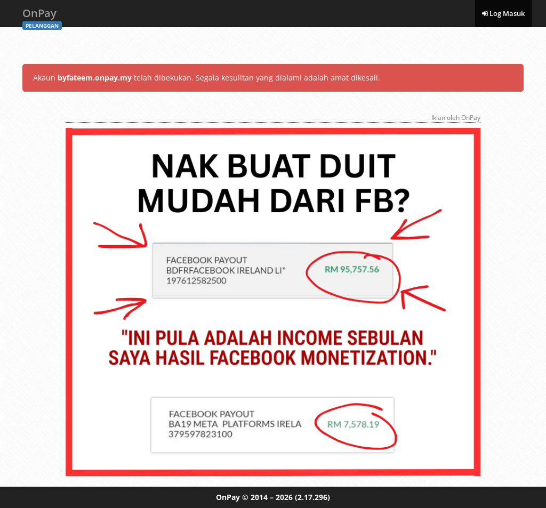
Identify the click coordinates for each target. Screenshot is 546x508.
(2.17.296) (312, 497)
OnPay (42, 16)
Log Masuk (503, 13)
